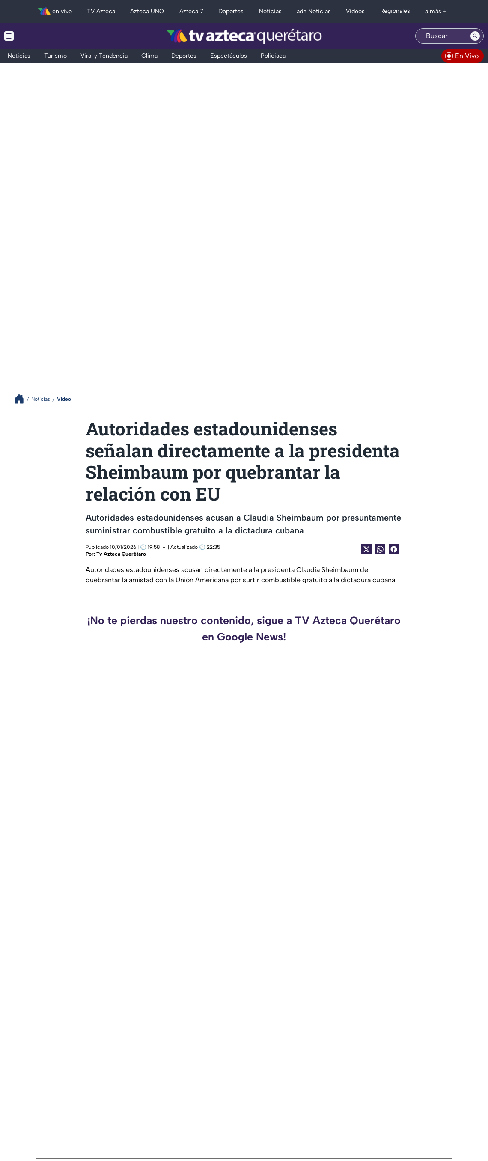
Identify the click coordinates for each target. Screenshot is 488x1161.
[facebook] (55, 1097)
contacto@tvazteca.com (422, 1087)
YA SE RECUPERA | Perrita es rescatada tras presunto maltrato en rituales (409, 800)
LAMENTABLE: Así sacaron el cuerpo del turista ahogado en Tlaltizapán (406, 707)
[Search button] (475, 36)
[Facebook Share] (394, 549)
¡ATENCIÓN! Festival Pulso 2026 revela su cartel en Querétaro (166, 892)
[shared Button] (380, 549)
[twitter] (13, 1097)
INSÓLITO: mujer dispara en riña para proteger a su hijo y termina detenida (165, 707)
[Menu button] (38, 36)
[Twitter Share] (366, 549)
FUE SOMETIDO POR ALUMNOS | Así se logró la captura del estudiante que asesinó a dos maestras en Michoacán (167, 800)
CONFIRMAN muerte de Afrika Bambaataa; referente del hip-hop (157, 984)
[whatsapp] (68, 1097)
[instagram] (27, 1097)
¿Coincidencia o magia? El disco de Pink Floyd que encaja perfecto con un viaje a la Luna (412, 984)
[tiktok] (41, 1097)
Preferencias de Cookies (325, 1122)
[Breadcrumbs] (22, 399)
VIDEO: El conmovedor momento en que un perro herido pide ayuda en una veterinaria (411, 892)
